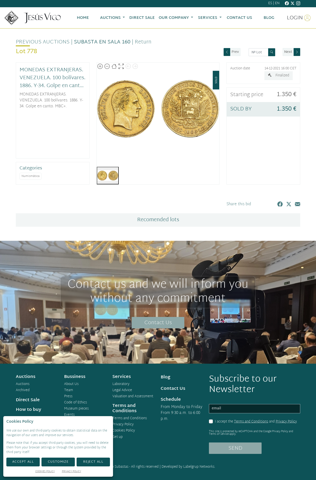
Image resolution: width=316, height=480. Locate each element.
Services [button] (208, 18)
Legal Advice (122, 390)
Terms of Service (219, 434)
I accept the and (256, 421)
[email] (254, 408)
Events (69, 415)
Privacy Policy (286, 422)
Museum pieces (76, 409)
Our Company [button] (174, 18)
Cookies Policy (123, 431)
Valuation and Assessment (132, 397)
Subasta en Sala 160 (102, 42)
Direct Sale (28, 400)
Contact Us (158, 323)
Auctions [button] (111, 18)
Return (143, 42)
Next (288, 52)
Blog (165, 377)
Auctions (22, 384)
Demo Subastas (116, 467)
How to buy (28, 410)
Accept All (23, 462)
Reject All (93, 462)
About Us (71, 384)
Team (68, 390)
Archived (23, 390)
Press (68, 397)
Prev (235, 52)
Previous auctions (43, 42)
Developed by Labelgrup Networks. (188, 467)
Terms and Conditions (251, 422)
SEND (235, 448)
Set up (118, 437)
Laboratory (120, 384)
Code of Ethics (75, 403)
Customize (58, 462)
